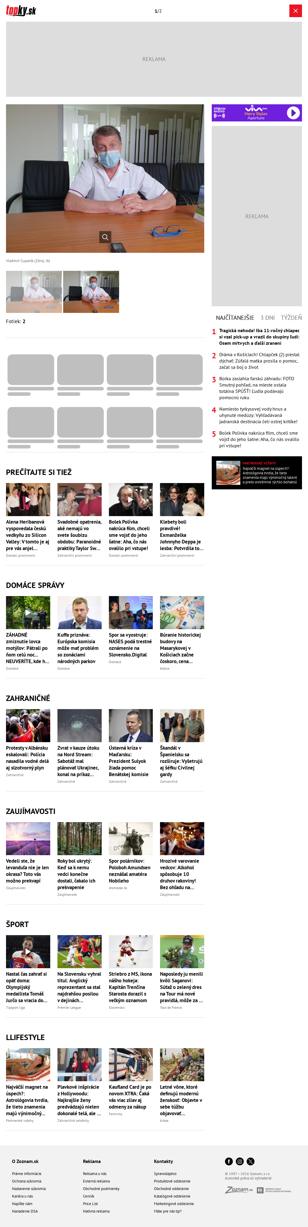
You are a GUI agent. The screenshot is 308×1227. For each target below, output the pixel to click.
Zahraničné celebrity (73, 1120)
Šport (17, 924)
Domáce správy (35, 585)
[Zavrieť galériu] (295, 11)
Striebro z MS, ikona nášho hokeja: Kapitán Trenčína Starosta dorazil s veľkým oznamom (130, 987)
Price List (90, 1203)
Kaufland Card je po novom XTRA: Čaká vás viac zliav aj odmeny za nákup (130, 1097)
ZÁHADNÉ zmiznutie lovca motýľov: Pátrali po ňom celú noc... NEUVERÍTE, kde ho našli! (27, 648)
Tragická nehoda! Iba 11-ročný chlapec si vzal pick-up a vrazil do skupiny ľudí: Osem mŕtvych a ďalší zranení (259, 336)
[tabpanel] (257, 388)
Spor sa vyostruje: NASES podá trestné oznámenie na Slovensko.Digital (130, 645)
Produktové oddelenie (172, 1181)
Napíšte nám (22, 1203)
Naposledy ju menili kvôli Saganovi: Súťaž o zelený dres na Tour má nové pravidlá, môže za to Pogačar (181, 987)
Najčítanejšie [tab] (235, 318)
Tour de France (171, 1007)
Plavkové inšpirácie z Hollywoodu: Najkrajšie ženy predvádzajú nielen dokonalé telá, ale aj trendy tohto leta (79, 1100)
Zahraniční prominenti (74, 555)
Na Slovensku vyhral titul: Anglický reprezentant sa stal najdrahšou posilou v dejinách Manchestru (79, 987)
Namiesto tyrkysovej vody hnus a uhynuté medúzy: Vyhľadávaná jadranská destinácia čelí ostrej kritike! (258, 415)
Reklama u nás (94, 1173)
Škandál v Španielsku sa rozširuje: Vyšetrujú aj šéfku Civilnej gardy (181, 761)
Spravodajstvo (165, 1173)
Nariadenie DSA (25, 1211)
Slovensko (117, 1007)
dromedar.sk (118, 888)
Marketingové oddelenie (174, 1203)
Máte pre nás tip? (168, 1211)
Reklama (92, 1161)
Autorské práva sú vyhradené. (249, 1178)
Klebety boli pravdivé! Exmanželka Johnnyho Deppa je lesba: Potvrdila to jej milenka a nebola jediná (182, 535)
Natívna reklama (96, 1211)
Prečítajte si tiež (39, 472)
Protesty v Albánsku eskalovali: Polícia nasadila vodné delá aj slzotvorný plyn (27, 758)
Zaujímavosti (30, 811)
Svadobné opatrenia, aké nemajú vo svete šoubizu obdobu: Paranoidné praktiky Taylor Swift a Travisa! (79, 535)
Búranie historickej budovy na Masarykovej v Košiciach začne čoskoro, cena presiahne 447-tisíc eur (181, 648)
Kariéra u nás (22, 1196)
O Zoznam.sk (25, 1161)
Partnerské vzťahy (20, 1120)
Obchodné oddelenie (171, 1188)
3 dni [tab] (267, 318)
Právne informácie (27, 1173)
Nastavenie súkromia (29, 1188)
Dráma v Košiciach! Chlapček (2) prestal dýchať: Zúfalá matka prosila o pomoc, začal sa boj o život (259, 360)
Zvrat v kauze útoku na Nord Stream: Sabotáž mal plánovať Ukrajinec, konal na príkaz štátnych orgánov (78, 761)
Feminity (115, 1114)
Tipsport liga (15, 1007)
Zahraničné (28, 698)
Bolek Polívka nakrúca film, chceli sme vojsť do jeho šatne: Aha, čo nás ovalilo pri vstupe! (129, 535)
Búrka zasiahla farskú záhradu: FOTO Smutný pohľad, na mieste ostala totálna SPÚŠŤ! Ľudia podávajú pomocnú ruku (256, 387)
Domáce (12, 668)
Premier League (69, 1007)
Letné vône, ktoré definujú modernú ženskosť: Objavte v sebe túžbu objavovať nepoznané (181, 1100)
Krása (164, 1120)
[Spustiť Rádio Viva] (256, 108)
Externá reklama (96, 1181)
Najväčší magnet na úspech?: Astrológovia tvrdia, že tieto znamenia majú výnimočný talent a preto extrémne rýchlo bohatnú (27, 1100)
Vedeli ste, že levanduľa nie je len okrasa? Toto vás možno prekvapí (27, 871)
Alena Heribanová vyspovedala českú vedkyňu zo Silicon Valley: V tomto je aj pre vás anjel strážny (27, 535)
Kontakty (163, 1161)
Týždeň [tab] (291, 318)
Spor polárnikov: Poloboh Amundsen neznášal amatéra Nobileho (129, 871)
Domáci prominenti (20, 555)
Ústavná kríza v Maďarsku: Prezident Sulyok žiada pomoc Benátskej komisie (129, 761)
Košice (164, 668)
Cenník (88, 1196)
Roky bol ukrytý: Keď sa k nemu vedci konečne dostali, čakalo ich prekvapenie (76, 874)
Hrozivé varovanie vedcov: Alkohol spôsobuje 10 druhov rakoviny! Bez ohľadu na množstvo (179, 874)
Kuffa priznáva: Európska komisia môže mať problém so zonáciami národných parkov (78, 648)
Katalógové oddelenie (172, 1196)
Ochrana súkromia (26, 1181)
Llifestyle (25, 1037)
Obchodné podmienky (101, 1188)
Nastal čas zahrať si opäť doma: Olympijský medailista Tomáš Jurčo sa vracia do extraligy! (26, 987)
